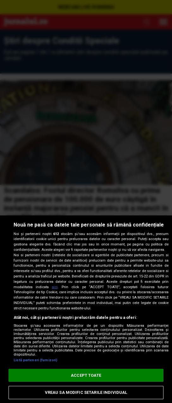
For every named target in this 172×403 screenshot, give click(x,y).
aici (55, 287)
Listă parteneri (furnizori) (35, 360)
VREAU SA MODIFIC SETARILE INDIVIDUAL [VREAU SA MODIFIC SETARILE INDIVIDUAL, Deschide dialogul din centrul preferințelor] (86, 392)
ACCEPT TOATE (86, 375)
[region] (86, 309)
